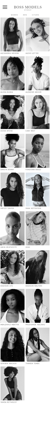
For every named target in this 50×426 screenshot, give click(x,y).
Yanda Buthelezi (9, 402)
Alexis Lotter (32, 53)
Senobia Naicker (9, 363)
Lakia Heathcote (9, 247)
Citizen (35, 15)
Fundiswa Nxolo (33, 169)
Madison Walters (34, 286)
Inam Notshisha (33, 208)
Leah (28, 247)
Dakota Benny (7, 169)
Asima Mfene (7, 131)
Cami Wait (30, 131)
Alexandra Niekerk (10, 53)
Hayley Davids (7, 208)
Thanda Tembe (33, 363)
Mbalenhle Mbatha (10, 324)
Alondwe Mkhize (34, 92)
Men (25, 15)
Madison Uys (7, 286)
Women (14, 15)
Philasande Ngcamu (35, 324)
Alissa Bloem (7, 92)
